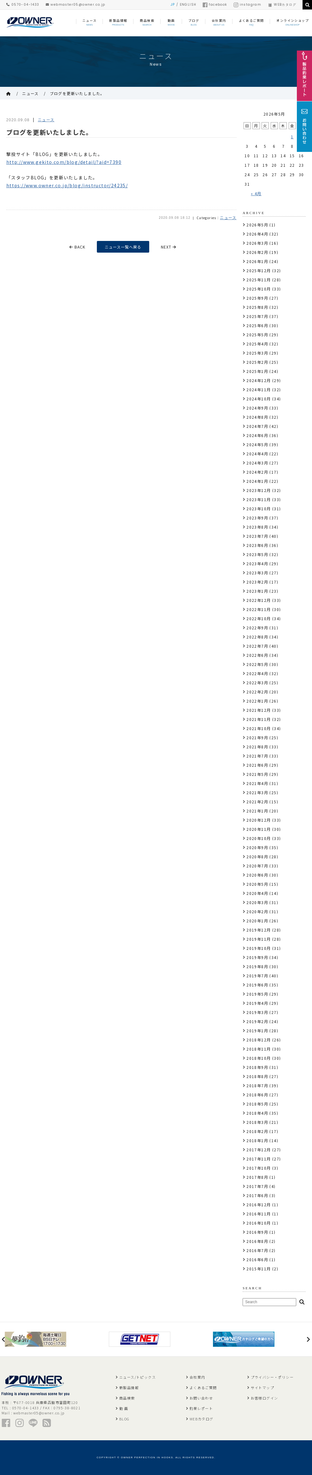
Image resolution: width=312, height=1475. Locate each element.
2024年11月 (258, 389)
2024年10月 (258, 398)
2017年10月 (258, 1168)
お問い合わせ (201, 1397)
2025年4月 (257, 343)
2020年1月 (257, 920)
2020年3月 (257, 902)
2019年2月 (257, 1021)
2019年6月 (257, 984)
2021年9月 (257, 737)
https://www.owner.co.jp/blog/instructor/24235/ (67, 185)
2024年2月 (257, 472)
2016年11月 (258, 1213)
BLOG (124, 1418)
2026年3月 (257, 243)
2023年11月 (258, 499)
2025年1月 (257, 371)
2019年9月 (257, 957)
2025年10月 (258, 288)
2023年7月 (257, 536)
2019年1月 (257, 1030)
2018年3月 (257, 1122)
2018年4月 (257, 1113)
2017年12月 (258, 1149)
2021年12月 (258, 710)
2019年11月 (258, 939)
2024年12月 (258, 380)
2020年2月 (257, 911)
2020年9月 (257, 847)
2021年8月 (257, 746)
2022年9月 (257, 627)
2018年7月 (257, 1085)
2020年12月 (258, 820)
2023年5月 (257, 554)
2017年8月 (257, 1177)
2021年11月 (258, 719)
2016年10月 (258, 1223)
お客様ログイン (264, 1397)
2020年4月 (257, 893)
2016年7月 (257, 1250)
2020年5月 (257, 884)
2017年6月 (257, 1195)
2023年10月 (258, 508)
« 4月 (256, 193)
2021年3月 (257, 792)
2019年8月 (257, 966)
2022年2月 (257, 691)
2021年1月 (257, 810)
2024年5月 (257, 444)
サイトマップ (262, 1387)
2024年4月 (257, 453)
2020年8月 (257, 856)
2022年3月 (257, 682)
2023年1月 (257, 591)
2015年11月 (258, 1268)
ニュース (30, 93)
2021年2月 (257, 801)
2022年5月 (257, 664)
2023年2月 (257, 582)
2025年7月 (257, 316)
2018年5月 (257, 1103)
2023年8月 (257, 527)
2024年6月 (257, 435)
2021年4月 (257, 783)
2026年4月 (257, 234)
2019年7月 (257, 975)
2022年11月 (258, 609)
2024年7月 (257, 426)
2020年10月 (258, 838)
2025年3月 (257, 353)
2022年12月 (258, 600)
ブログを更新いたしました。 (77, 93)
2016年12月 (258, 1204)
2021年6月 (257, 765)
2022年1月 (257, 701)
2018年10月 (258, 1058)
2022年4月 (257, 673)
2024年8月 (257, 417)
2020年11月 (258, 829)
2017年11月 (258, 1158)
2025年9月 (257, 298)
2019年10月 (258, 948)
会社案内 (197, 1377)
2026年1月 (257, 261)
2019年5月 (257, 994)
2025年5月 (257, 334)
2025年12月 (258, 270)
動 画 (123, 1408)
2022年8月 (257, 636)
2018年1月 (257, 1140)
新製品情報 (129, 1387)
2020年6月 (257, 875)
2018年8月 (257, 1076)
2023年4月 (257, 563)
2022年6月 (257, 655)
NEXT (168, 246)
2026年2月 (257, 252)
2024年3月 (257, 462)
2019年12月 (258, 929)
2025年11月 (258, 279)
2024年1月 (257, 481)
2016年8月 (257, 1241)
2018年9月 (257, 1067)
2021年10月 (258, 728)
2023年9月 (257, 517)
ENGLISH (188, 4)
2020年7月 (257, 865)
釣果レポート (201, 1408)
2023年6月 (257, 545)
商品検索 (127, 1397)
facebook (215, 4)
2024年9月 (257, 408)
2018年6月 (257, 1094)
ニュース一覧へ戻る (123, 246)
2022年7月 (257, 646)
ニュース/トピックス (137, 1377)
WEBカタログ (282, 4)
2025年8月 (257, 307)
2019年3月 (257, 1012)
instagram (247, 4)
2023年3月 (257, 572)
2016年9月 (257, 1232)
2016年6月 (257, 1259)
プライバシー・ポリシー (272, 1377)
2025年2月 (257, 362)
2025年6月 (257, 325)
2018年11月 (258, 1049)
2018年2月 (257, 1131)
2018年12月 (258, 1039)
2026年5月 (257, 224)
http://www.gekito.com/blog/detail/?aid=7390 (63, 162)
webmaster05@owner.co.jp (75, 4)
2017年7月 (257, 1186)
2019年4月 (257, 1003)
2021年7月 (257, 755)
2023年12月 (258, 490)
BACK (77, 246)
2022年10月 (258, 618)
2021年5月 (257, 774)
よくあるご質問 (203, 1387)
